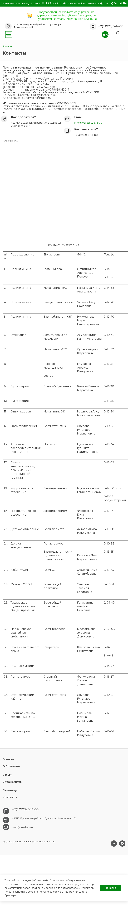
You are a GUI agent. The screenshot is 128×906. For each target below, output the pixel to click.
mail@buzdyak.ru (22, 827)
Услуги (7, 774)
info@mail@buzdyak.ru (88, 122)
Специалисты (12, 781)
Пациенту (10, 790)
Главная (8, 759)
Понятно (110, 887)
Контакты (10, 797)
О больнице (11, 766)
